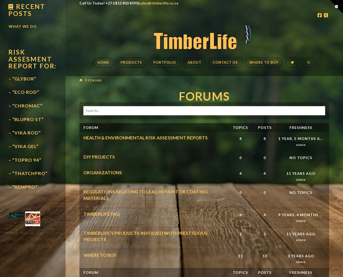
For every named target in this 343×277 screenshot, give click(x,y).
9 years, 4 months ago (301, 215)
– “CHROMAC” (25, 105)
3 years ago (301, 256)
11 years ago (300, 173)
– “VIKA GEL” (24, 146)
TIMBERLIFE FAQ (101, 214)
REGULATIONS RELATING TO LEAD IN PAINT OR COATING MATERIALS (145, 195)
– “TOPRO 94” (25, 160)
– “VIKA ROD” (25, 132)
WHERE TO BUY (99, 255)
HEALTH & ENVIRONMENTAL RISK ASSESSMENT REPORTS (145, 137)
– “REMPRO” (23, 187)
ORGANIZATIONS (102, 172)
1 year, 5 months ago (301, 138)
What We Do (23, 26)
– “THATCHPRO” (28, 173)
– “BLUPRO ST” (26, 119)
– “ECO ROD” (24, 92)
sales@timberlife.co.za (158, 3)
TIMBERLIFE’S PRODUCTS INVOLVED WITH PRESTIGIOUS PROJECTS (145, 236)
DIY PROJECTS (99, 157)
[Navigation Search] (309, 65)
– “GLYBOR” (22, 79)
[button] (336, 7)
